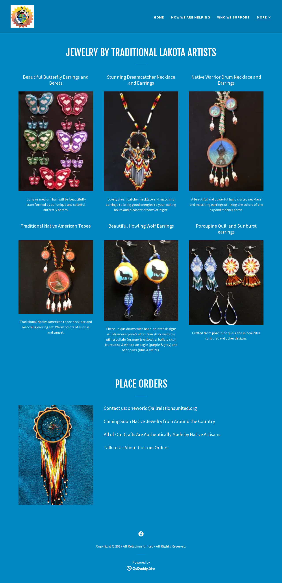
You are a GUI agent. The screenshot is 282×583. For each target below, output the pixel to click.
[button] (264, 17)
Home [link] (159, 17)
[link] (22, 16)
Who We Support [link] (233, 17)
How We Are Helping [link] (190, 17)
